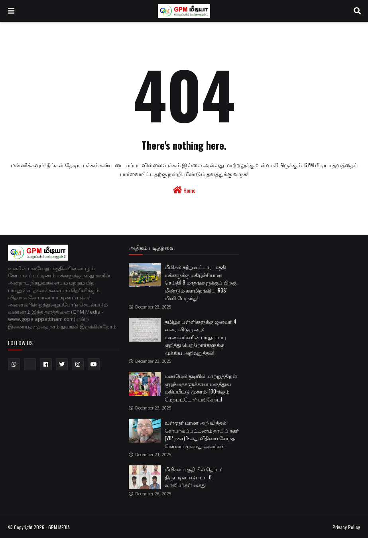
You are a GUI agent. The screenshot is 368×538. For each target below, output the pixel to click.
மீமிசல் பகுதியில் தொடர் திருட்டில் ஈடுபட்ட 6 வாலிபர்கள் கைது (194, 477)
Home (184, 190)
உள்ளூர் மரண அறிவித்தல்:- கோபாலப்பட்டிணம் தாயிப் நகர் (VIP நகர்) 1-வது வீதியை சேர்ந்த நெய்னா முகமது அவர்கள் (202, 434)
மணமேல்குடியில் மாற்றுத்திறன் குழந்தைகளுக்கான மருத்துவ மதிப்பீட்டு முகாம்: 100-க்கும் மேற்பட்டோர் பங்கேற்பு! (201, 387)
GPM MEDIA (59, 527)
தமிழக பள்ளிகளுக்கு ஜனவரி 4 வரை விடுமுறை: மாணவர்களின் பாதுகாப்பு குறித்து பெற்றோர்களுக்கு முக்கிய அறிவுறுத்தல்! (200, 336)
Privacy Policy (346, 527)
